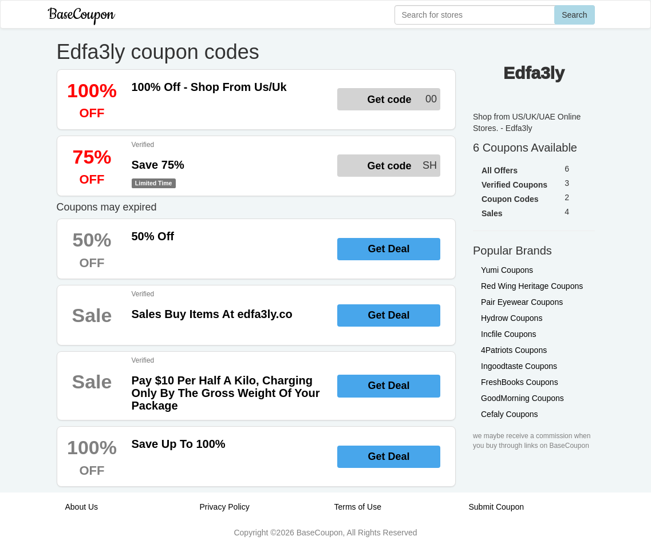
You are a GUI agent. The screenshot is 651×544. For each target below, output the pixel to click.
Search (574, 14)
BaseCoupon (81, 15)
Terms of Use (357, 506)
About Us (81, 506)
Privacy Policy (225, 506)
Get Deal (388, 249)
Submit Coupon (496, 506)
